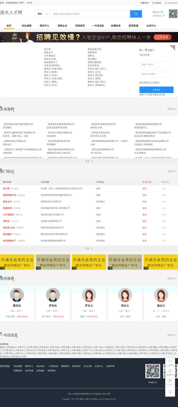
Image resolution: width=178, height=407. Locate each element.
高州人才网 (49, 347)
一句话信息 (98, 25)
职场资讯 (80, 25)
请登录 (29, 3)
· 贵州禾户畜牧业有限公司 (60, 132)
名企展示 (40, 366)
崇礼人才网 (25, 350)
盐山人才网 (92, 353)
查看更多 (172, 109)
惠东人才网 (16, 347)
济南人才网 (60, 347)
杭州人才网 (92, 347)
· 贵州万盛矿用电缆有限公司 (104, 158)
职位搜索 (26, 25)
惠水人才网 (11, 12)
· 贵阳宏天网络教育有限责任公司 (150, 149)
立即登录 (156, 90)
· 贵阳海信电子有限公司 (15, 141)
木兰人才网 (27, 347)
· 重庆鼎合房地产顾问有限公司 (18, 124)
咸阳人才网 (81, 350)
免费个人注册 (145, 94)
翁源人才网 (126, 350)
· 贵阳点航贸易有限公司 (102, 149)
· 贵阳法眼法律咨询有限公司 (61, 149)
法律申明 (110, 366)
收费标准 (115, 25)
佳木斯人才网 (69, 353)
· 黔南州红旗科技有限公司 (103, 124)
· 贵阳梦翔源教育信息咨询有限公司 (151, 141)
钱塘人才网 (58, 353)
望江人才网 (149, 353)
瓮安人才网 (104, 350)
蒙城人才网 (5, 347)
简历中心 (44, 25)
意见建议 (40, 371)
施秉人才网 (169, 347)
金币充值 (29, 371)
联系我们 (52, 371)
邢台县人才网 (115, 353)
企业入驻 (88, 366)
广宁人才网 (92, 350)
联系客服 (133, 25)
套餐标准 (18, 371)
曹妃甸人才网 (9, 356)
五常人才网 (36, 350)
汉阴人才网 (47, 353)
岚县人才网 (137, 350)
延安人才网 (21, 356)
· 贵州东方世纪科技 (100, 132)
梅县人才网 (81, 347)
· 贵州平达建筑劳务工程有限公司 (19, 132)
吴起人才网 (127, 353)
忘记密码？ (155, 82)
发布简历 (76, 366)
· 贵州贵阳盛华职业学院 (59, 141)
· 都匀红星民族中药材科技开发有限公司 (22, 158)
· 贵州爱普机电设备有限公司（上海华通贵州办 (113, 141)
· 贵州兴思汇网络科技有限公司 (62, 158)
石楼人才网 (38, 347)
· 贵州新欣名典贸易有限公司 (61, 124)
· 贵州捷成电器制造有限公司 (148, 124)
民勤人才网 (159, 350)
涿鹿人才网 (170, 350)
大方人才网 (70, 350)
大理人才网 (103, 347)
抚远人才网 (47, 350)
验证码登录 (144, 82)
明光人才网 (14, 353)
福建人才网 (158, 347)
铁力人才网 (115, 350)
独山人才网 (103, 353)
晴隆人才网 (138, 353)
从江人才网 (25, 353)
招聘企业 (62, 25)
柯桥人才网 (70, 347)
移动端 (156, 3)
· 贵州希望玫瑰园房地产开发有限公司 (152, 132)
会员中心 (151, 25)
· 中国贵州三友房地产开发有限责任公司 (22, 149)
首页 (9, 25)
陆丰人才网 (148, 350)
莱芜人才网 (147, 347)
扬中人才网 (14, 350)
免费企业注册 (158, 94)
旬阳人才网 (81, 353)
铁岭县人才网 (59, 350)
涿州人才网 (136, 347)
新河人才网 (160, 353)
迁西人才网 (125, 347)
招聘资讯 (65, 366)
